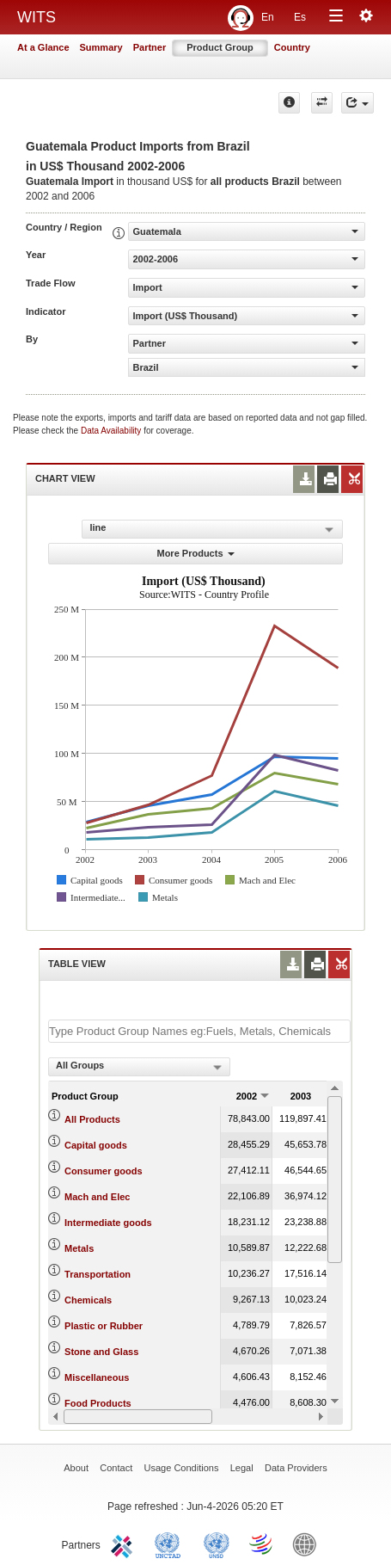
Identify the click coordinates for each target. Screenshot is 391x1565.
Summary (101, 47)
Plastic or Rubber (103, 1326)
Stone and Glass (101, 1351)
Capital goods (95, 1145)
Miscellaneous (96, 1377)
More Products (195, 553)
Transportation (97, 1274)
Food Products (97, 1403)
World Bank (308, 1543)
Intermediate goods (107, 1222)
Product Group (220, 47)
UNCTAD (171, 1543)
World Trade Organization (262, 1543)
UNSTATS (216, 1543)
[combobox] (139, 1066)
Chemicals (88, 1300)
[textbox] (199, 1031)
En (267, 17)
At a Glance (43, 47)
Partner (150, 47)
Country (292, 47)
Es (300, 17)
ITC (124, 1543)
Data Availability (112, 430)
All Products (92, 1119)
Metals (79, 1248)
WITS (36, 17)
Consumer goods (103, 1171)
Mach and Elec (97, 1197)
